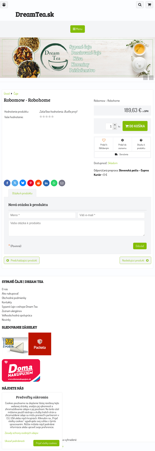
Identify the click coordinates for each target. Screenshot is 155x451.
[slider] (46, 116)
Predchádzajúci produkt (21, 260)
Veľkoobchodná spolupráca (17, 315)
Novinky (6, 319)
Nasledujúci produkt (135, 260)
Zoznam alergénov (12, 311)
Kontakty (7, 302)
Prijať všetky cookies (46, 443)
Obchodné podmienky (14, 298)
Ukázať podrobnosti (15, 441)
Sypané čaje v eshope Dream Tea (20, 306)
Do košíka (135, 126)
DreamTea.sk (34, 14)
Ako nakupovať (10, 293)
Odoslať (140, 246)
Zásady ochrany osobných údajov (21, 433)
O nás (5, 289)
